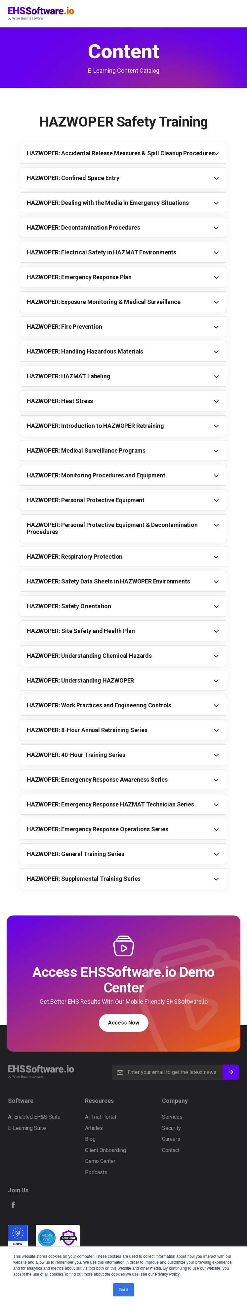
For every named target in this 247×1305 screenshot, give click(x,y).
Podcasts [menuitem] (96, 1172)
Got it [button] (123, 1289)
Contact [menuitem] (171, 1150)
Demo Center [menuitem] (100, 1161)
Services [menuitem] (172, 1117)
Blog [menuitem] (90, 1139)
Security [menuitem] (171, 1128)
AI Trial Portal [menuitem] (100, 1117)
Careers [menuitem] (171, 1139)
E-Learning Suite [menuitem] (27, 1128)
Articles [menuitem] (94, 1128)
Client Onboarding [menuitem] (105, 1150)
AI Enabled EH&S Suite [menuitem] (34, 1117)
